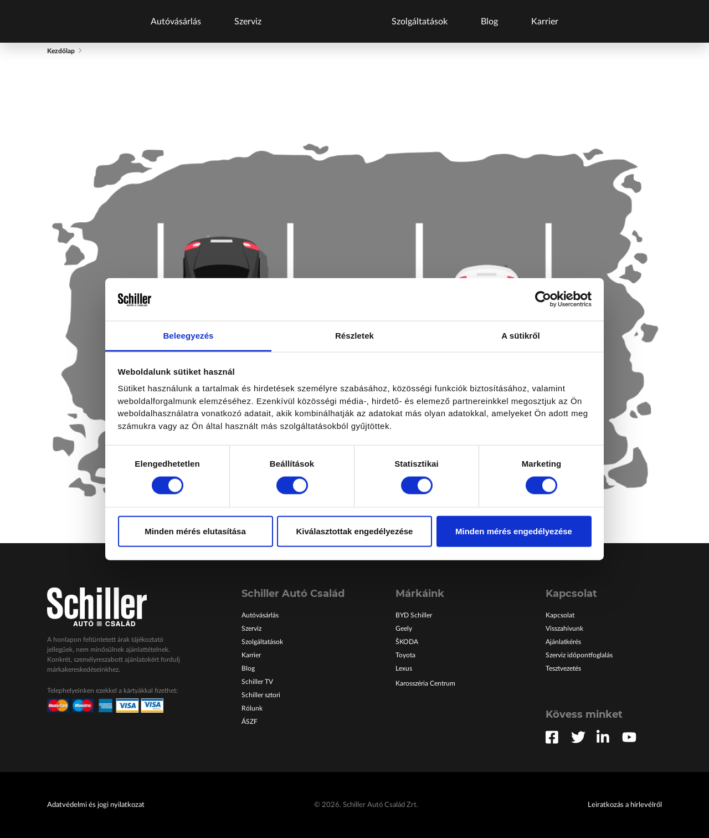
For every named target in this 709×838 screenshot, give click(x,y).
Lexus (403, 668)
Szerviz (247, 21)
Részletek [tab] (354, 335)
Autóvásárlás (176, 21)
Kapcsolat (560, 615)
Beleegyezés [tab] (188, 335)
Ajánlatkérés (563, 641)
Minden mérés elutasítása (195, 530)
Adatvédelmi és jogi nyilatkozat (96, 805)
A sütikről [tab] (520, 335)
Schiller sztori (261, 695)
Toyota (405, 655)
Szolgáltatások (420, 21)
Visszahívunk (564, 628)
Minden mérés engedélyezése (513, 530)
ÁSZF (250, 721)
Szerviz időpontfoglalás (579, 655)
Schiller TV (257, 681)
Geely (403, 628)
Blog (489, 21)
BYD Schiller (413, 615)
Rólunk (252, 708)
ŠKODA (406, 641)
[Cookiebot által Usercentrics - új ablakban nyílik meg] (543, 299)
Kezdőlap (61, 51)
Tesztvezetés (563, 668)
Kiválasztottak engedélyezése (354, 530)
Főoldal (326, 21)
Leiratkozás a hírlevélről (625, 805)
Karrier (544, 21)
